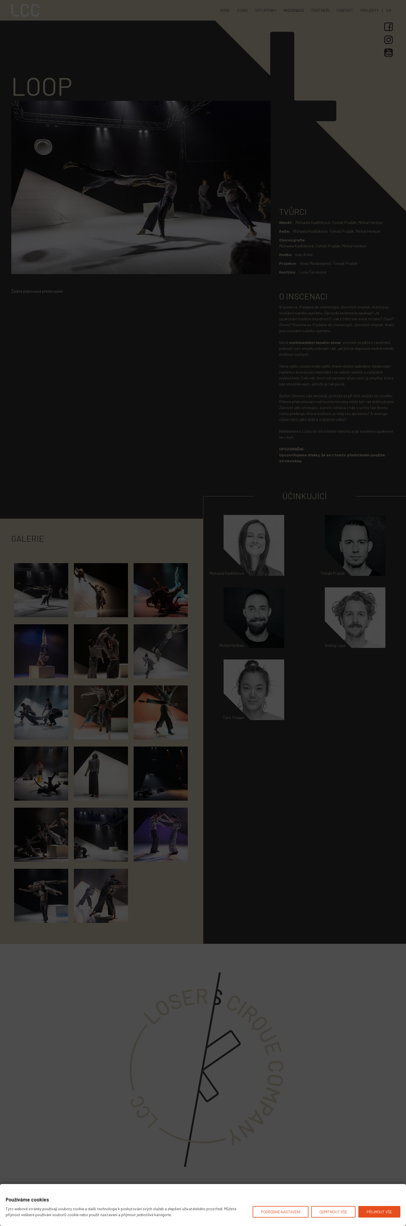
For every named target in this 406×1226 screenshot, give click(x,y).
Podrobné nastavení (280, 1211)
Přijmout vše (379, 1211)
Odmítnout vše (333, 1211)
